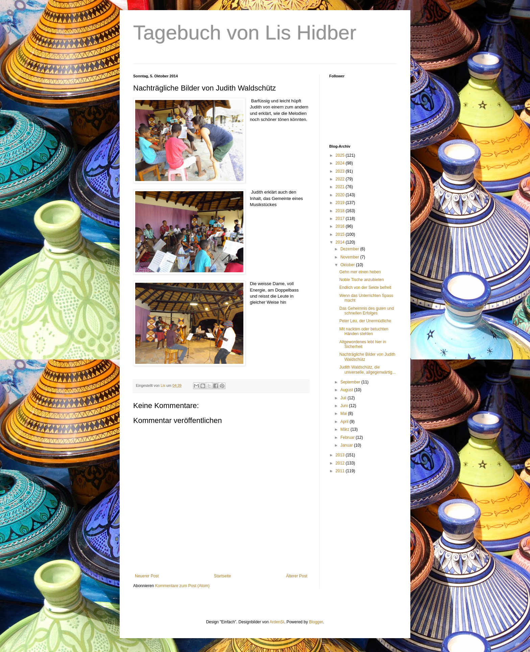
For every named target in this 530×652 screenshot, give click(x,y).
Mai (344, 413)
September (350, 382)
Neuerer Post (147, 576)
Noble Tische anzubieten (361, 279)
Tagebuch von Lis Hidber (244, 32)
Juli (343, 398)
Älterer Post (296, 576)
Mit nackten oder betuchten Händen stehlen (363, 331)
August (347, 389)
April (345, 421)
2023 (341, 171)
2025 (341, 155)
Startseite (222, 576)
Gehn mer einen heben (360, 272)
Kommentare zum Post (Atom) (182, 585)
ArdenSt (277, 622)
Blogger (316, 622)
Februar (348, 437)
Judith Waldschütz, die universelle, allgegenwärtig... (367, 369)
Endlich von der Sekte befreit (365, 287)
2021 (341, 186)
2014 (341, 242)
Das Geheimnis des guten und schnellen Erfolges (366, 311)
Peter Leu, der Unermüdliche (365, 321)
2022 (341, 179)
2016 (341, 226)
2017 (341, 218)
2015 (341, 234)
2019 (341, 202)
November (350, 257)
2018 (341, 210)
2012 (341, 463)
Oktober (348, 264)
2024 (341, 163)
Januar (347, 445)
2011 (341, 471)
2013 (341, 455)
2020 (341, 195)
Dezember (350, 249)
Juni (344, 405)
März (345, 429)
